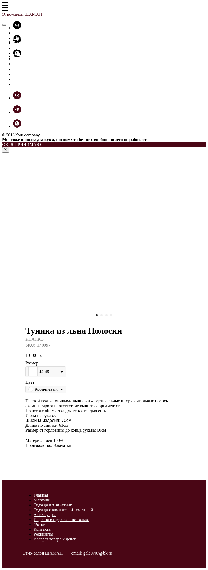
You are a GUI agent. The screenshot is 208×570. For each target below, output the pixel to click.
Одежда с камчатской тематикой (63, 509)
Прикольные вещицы (35, 58)
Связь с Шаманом (31, 84)
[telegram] (17, 112)
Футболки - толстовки (35, 48)
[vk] (17, 27)
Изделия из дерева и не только (61, 519)
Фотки (19, 68)
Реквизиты (43, 534)
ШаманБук (24, 74)
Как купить (24, 79)
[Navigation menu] (5, 4)
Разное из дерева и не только (43, 63)
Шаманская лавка (31, 38)
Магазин (41, 500)
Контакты (42, 529)
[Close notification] (5, 150)
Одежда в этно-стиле (53, 505)
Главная (21, 32)
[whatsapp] (17, 126)
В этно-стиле (26, 43)
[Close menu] (4, 25)
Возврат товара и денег (55, 539)
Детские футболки (31, 53)
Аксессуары (45, 514)
